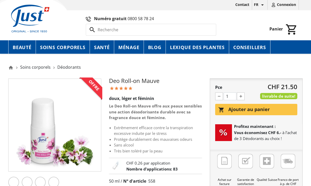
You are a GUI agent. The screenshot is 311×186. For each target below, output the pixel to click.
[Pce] (230, 96)
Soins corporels (62, 47)
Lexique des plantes (197, 47)
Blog (154, 47)
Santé (102, 47)
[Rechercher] (151, 30)
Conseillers (249, 47)
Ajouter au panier (244, 109)
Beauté (22, 47)
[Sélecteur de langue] (260, 5)
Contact (242, 4)
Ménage (128, 47)
